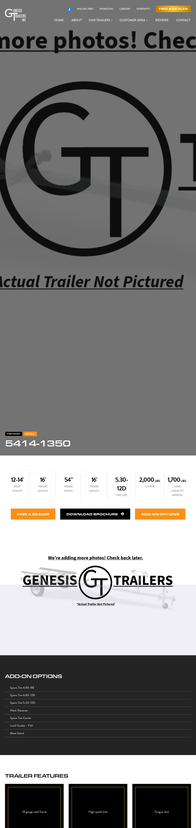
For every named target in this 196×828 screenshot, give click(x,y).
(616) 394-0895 (85, 9)
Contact (183, 20)
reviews (161, 20)
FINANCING (106, 9)
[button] (101, 20)
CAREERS (124, 9)
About (76, 20)
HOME (59, 20)
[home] (15, 15)
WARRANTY (143, 9)
